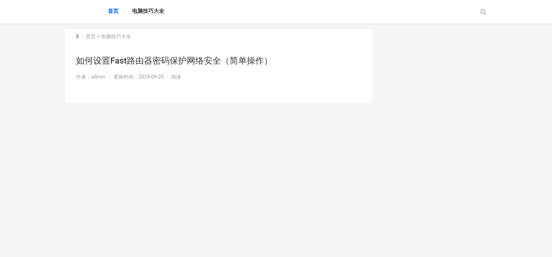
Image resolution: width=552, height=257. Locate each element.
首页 (113, 11)
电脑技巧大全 (148, 11)
